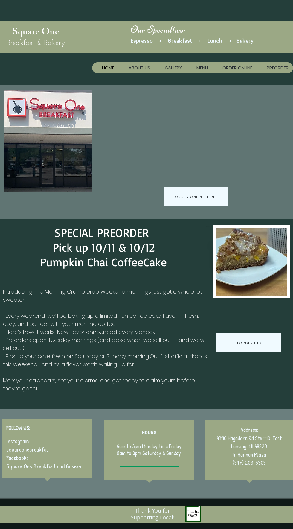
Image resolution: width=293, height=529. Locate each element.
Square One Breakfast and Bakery (43, 466)
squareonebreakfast (28, 449)
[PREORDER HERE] (248, 342)
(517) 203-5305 (249, 462)
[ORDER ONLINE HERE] (196, 196)
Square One (36, 33)
